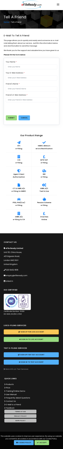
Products (10, 384)
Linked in (9, 281)
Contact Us (11, 401)
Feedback (10, 408)
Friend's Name (13, 84)
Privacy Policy (20, 416)
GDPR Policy (20, 421)
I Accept (42, 443)
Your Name (11, 62)
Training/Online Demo (15, 391)
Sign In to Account (31, 339)
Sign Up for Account (31, 332)
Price (8, 387)
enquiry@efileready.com (16, 275)
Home (6, 22)
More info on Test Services (16, 369)
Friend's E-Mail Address (16, 95)
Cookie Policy (23, 443)
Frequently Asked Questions (18, 398)
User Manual (11, 394)
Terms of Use (20, 412)
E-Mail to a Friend (13, 404)
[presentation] (25, 109)
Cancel (24, 118)
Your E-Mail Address (15, 73)
